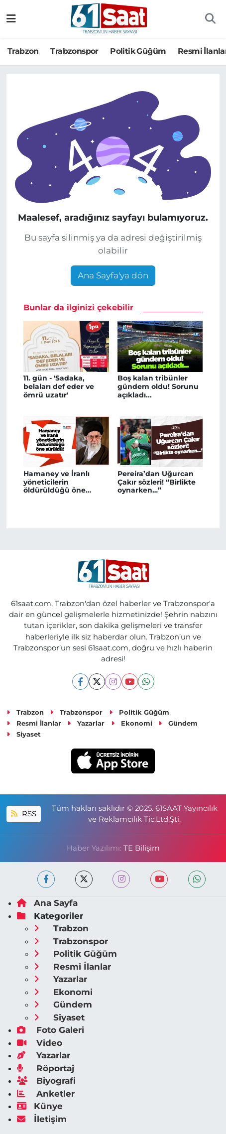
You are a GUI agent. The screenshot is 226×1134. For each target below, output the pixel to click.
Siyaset (23, 734)
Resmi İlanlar (33, 723)
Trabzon (23, 51)
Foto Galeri (50, 1030)
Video (39, 1043)
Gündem (178, 723)
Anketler (46, 1094)
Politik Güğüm (138, 51)
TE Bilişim (141, 848)
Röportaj (45, 1068)
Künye (40, 1106)
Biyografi (46, 1081)
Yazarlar (86, 723)
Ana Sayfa (47, 903)
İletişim (42, 1119)
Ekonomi (131, 723)
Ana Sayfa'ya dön (113, 275)
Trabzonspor (74, 51)
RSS (23, 813)
